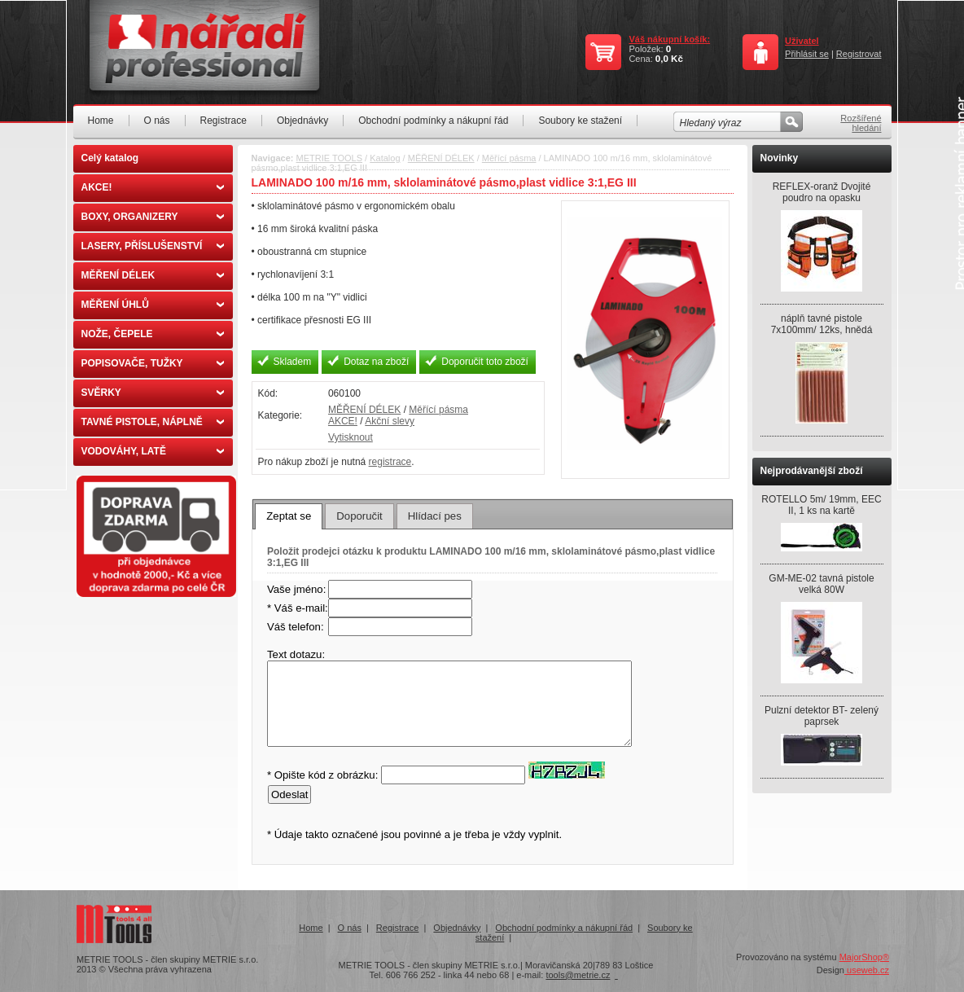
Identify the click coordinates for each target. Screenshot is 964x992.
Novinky (779, 158)
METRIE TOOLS (329, 158)
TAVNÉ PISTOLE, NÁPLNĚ (152, 422)
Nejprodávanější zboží (811, 470)
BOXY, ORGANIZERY (152, 216)
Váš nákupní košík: (669, 39)
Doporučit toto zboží (484, 361)
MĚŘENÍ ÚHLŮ (152, 304)
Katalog (385, 158)
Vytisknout (350, 437)
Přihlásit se (807, 54)
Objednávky (302, 120)
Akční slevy (389, 421)
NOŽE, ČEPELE (152, 334)
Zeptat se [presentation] (288, 516)
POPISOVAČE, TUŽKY (152, 363)
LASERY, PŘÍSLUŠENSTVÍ (152, 246)
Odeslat (289, 794)
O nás (157, 120)
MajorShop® (864, 957)
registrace (390, 461)
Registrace (223, 120)
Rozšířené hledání (860, 123)
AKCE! (152, 187)
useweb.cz (866, 970)
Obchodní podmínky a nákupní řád (433, 120)
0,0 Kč (669, 59)
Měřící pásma (509, 158)
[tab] (288, 516)
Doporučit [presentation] (359, 516)
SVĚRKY (152, 392)
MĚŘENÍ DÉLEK (152, 275)
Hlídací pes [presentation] (435, 516)
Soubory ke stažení (580, 120)
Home (101, 120)
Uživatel (802, 41)
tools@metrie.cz (578, 975)
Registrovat (859, 54)
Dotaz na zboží (376, 361)
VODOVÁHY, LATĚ (152, 451)
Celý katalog (110, 158)
